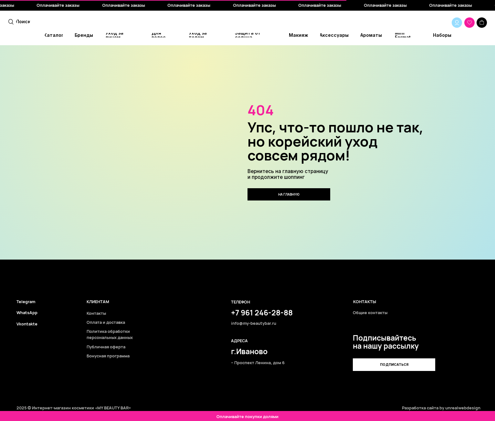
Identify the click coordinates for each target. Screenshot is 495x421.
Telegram (25, 301)
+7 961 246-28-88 (262, 313)
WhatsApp (26, 312)
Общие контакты (370, 312)
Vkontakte (26, 324)
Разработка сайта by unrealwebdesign (441, 408)
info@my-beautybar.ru (253, 323)
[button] (394, 364)
